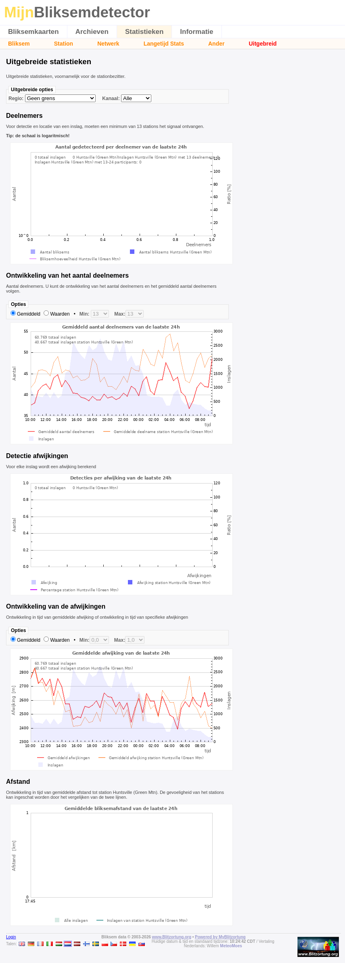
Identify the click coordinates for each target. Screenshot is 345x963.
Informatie (196, 32)
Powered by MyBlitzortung (220, 937)
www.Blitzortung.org (171, 937)
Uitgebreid (262, 43)
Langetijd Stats (164, 43)
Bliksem (19, 43)
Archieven (92, 32)
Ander (216, 43)
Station (63, 43)
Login (11, 937)
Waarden (59, 314)
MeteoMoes (231, 946)
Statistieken (144, 32)
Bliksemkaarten (33, 32)
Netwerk (108, 43)
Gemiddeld (28, 314)
